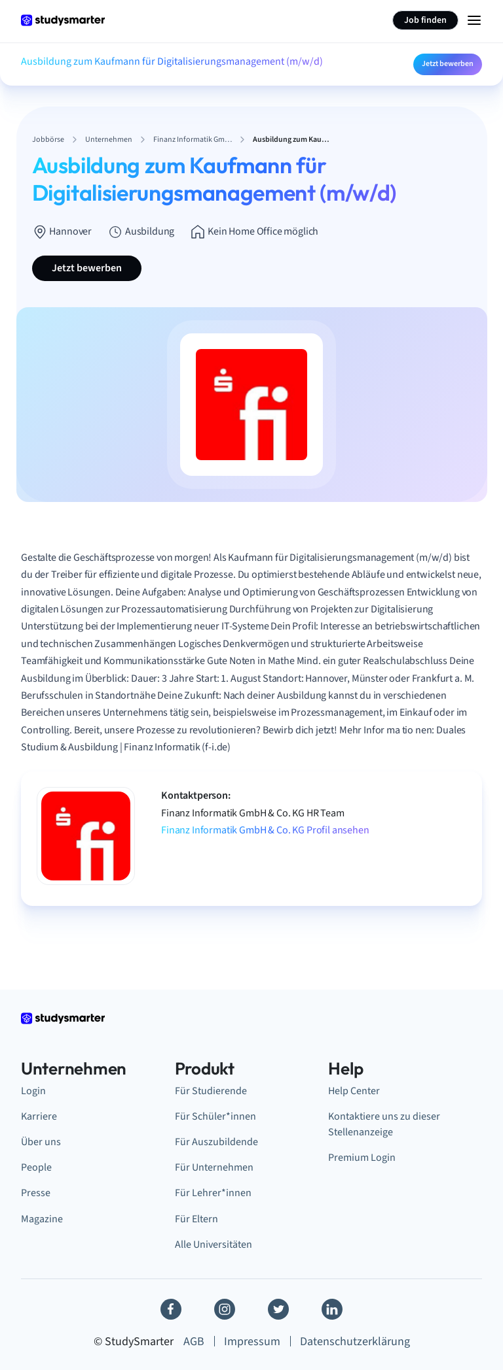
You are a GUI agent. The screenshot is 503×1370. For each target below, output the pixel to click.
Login (33, 1091)
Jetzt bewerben (448, 63)
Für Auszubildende (216, 1142)
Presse (35, 1193)
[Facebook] (170, 1309)
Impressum (252, 1341)
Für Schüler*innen (215, 1116)
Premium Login (362, 1157)
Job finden (425, 20)
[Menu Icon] (474, 20)
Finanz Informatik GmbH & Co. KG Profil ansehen (265, 830)
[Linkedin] (332, 1309)
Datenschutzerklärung (355, 1341)
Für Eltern (196, 1219)
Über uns (41, 1142)
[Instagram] (224, 1309)
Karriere (39, 1116)
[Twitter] (278, 1309)
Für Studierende (211, 1091)
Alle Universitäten (213, 1244)
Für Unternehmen (214, 1167)
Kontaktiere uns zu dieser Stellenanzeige (384, 1124)
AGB (193, 1341)
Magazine (42, 1219)
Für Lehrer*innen (213, 1193)
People (36, 1167)
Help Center (354, 1091)
